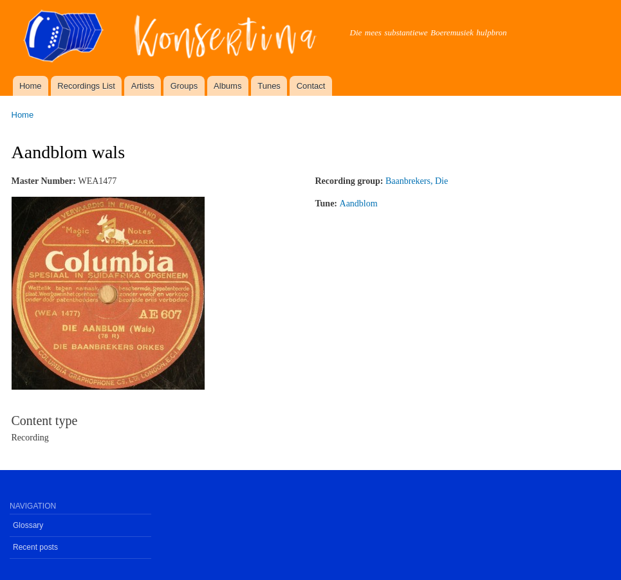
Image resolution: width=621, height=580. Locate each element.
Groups (184, 86)
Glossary (28, 525)
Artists (142, 86)
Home (30, 86)
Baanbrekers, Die (416, 181)
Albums (227, 86)
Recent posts (35, 547)
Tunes (269, 86)
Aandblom (359, 203)
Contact (311, 86)
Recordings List (86, 86)
